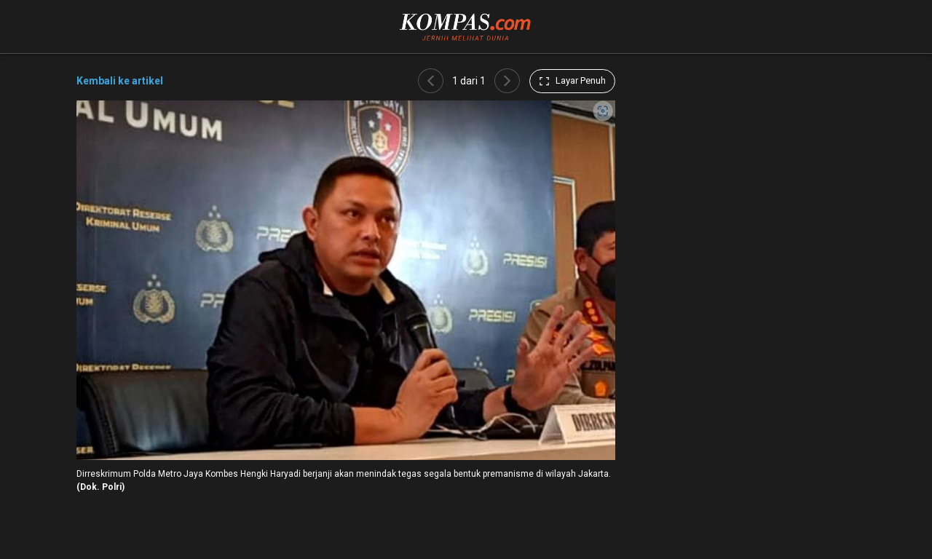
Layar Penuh (572, 81)
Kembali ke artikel (119, 81)
